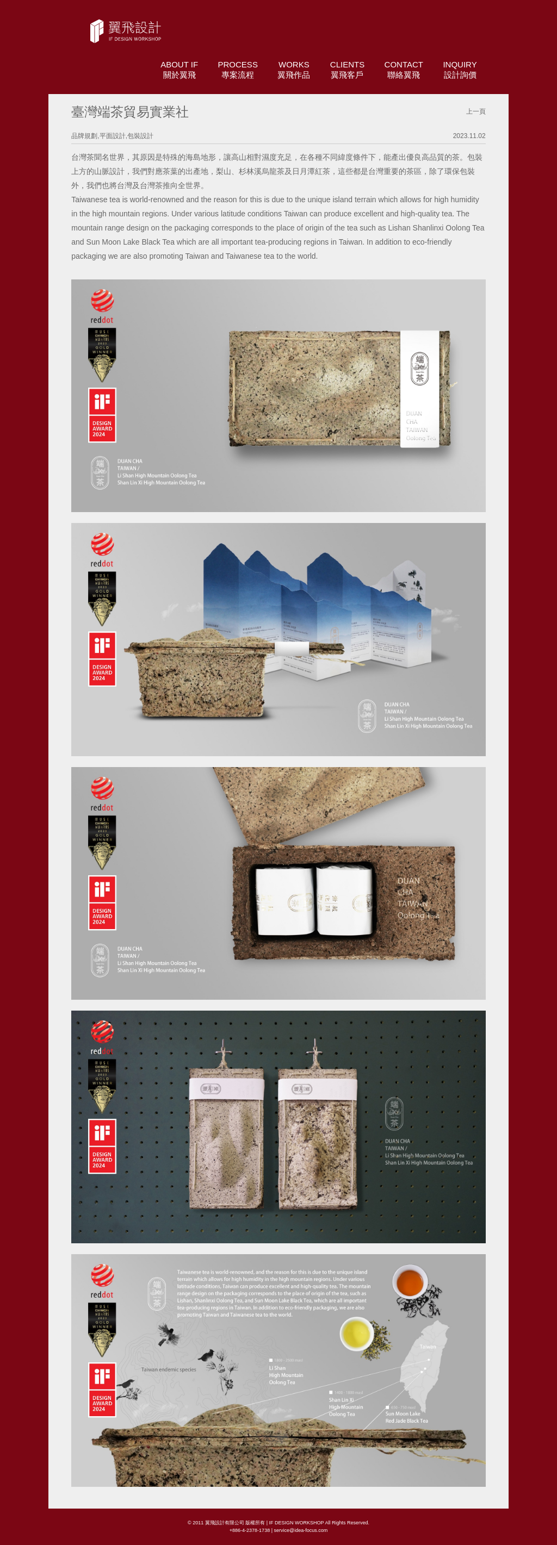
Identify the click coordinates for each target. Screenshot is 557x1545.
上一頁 (476, 111)
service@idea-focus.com (300, 1530)
